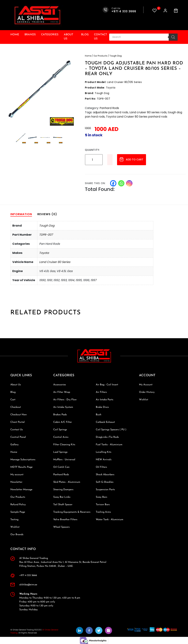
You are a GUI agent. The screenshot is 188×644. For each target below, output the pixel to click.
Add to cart (131, 159)
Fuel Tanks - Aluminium (109, 444)
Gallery (14, 444)
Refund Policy (18, 504)
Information (21, 214)
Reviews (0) (47, 214)
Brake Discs (102, 407)
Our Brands (16, 534)
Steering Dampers (63, 489)
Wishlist (14, 527)
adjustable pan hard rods (110, 112)
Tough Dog (47, 226)
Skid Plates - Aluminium (66, 482)
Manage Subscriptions (22, 459)
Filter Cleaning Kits (64, 444)
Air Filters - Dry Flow (64, 399)
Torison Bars (103, 504)
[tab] (21, 214)
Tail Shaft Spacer (62, 504)
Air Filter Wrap (61, 392)
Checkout (15, 407)
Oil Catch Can (61, 467)
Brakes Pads (60, 414)
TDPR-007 (46, 235)
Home (14, 34)
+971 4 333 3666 (28, 575)
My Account (145, 384)
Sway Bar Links (61, 497)
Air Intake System (63, 407)
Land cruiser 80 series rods (148, 112)
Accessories (59, 384)
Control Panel (18, 437)
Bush (98, 414)
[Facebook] (113, 183)
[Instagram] (129, 183)
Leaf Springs (60, 452)
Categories (49, 34)
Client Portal (17, 422)
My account (16, 474)
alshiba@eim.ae (28, 584)
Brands (30, 34)
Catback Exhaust (105, 422)
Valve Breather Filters (65, 519)
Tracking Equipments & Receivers (71, 512)
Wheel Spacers (61, 527)
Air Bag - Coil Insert (107, 384)
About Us (68, 36)
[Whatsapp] (121, 183)
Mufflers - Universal (64, 459)
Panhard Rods (109, 108)
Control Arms (60, 437)
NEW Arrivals (104, 459)
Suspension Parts (105, 489)
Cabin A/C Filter (62, 422)
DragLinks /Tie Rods (107, 437)
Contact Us (100, 36)
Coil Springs (60, 429)
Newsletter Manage (21, 489)
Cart (12, 399)
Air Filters (101, 392)
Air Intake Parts (104, 399)
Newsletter (16, 482)
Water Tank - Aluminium (109, 519)
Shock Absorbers (105, 474)
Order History (147, 392)
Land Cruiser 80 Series (54, 262)
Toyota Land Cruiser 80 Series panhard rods (136, 117)
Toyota (44, 253)
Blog (85, 34)
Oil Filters (101, 467)
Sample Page (17, 512)
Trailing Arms (103, 512)
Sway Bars (101, 497)
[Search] (173, 37)
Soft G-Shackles (104, 482)
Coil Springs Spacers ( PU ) (111, 429)
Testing (14, 519)
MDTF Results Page (21, 467)
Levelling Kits (103, 452)
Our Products (100, 55)
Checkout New (18, 414)
